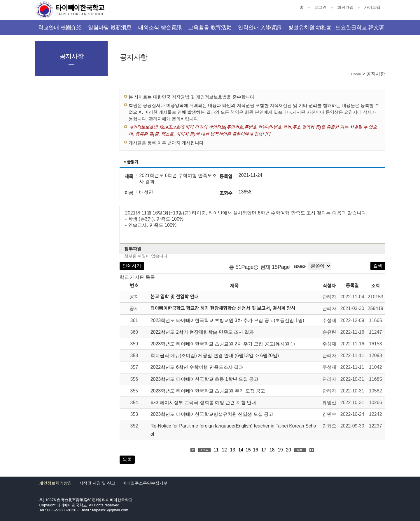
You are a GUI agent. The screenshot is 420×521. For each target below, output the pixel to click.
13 (232, 449)
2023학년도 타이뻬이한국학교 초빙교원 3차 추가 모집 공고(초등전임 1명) (227, 320)
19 (280, 449)
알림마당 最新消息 (110, 27)
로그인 (320, 7)
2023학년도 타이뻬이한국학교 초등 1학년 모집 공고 (204, 379)
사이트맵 (372, 7)
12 (224, 449)
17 (263, 449)
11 (216, 449)
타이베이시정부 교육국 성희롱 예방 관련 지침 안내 (203, 402)
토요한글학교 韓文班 (359, 27)
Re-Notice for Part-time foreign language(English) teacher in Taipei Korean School (233, 429)
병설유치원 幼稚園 (310, 27)
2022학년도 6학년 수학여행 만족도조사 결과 (196, 367)
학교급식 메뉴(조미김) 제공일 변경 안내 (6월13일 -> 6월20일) (214, 355)
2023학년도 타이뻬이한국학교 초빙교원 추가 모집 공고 (207, 390)
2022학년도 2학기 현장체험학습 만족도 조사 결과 (202, 332)
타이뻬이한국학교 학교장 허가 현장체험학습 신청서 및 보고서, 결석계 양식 (222, 308)
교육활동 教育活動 (210, 27)
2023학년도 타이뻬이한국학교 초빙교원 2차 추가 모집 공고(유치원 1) (222, 343)
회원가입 (345, 7)
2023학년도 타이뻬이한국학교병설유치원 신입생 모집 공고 (211, 414)
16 (255, 449)
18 (272, 449)
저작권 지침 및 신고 (97, 483)
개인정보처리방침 (55, 483)
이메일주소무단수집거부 (145, 483)
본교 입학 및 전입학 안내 (174, 296)
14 (241, 449)
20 (288, 449)
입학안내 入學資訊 (259, 27)
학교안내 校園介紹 (60, 27)
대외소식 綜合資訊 (160, 27)
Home (356, 74)
